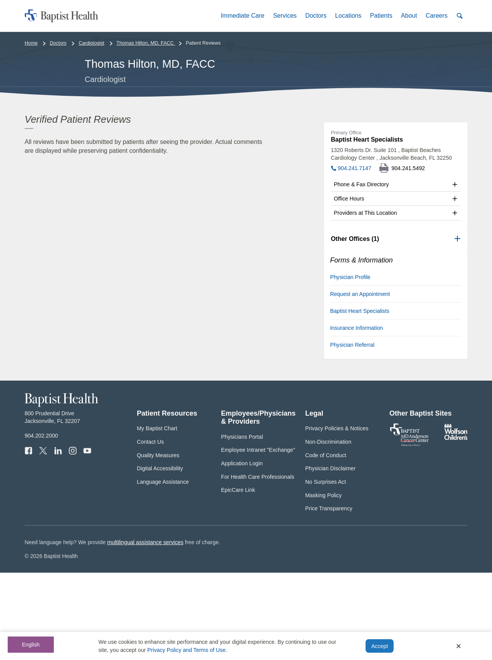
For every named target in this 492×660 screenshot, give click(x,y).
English (31, 645)
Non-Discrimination (328, 529)
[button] (242, 15)
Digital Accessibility (160, 556)
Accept (379, 646)
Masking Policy (323, 582)
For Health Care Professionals (257, 564)
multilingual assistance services (145, 629)
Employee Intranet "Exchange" (258, 537)
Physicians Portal (242, 524)
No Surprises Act (325, 569)
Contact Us (150, 529)
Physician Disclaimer (330, 556)
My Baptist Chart (157, 516)
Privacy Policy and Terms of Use (186, 650)
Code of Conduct (325, 542)
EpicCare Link (238, 577)
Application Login (242, 551)
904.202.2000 (41, 523)
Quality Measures (158, 542)
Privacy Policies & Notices (336, 516)
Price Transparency (328, 596)
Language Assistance (163, 569)
